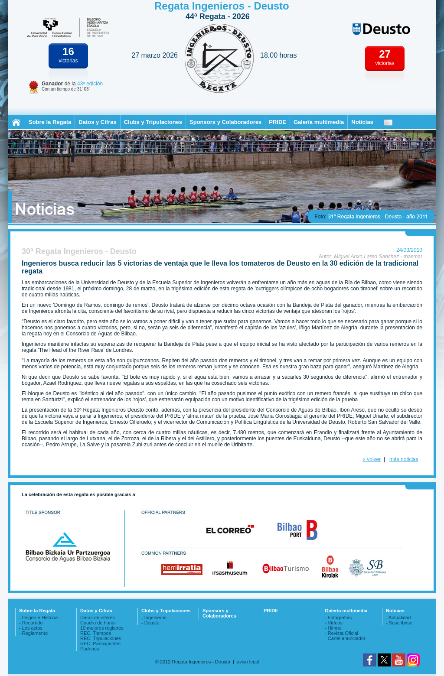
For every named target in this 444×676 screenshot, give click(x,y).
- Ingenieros (153, 617)
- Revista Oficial (341, 633)
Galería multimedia (319, 122)
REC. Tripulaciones (100, 638)
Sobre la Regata (50, 122)
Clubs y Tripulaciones (153, 122)
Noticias (362, 122)
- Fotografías (338, 617)
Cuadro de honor (98, 622)
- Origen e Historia (38, 617)
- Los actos (30, 627)
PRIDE (277, 122)
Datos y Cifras (97, 122)
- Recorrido (30, 622)
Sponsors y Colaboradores (225, 122)
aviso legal (248, 661)
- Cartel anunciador (345, 638)
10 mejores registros (102, 627)
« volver (371, 459)
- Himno (333, 627)
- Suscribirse (399, 622)
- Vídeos (334, 622)
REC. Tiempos (95, 633)
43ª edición (90, 84)
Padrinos (89, 648)
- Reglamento (33, 633)
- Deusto (150, 622)
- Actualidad (398, 617)
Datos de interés (97, 617)
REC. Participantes (100, 643)
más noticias (403, 459)
